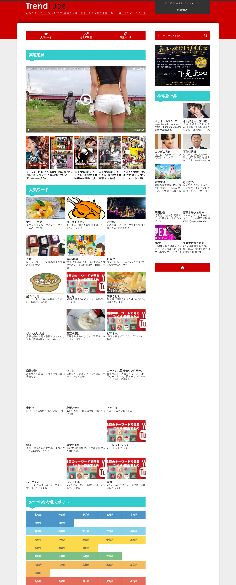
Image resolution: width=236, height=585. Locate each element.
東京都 (38, 539)
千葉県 (109, 539)
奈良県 (133, 564)
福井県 (133, 531)
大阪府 (38, 564)
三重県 (109, 556)
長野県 (62, 531)
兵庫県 (62, 564)
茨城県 (133, 539)
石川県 (109, 531)
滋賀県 (109, 564)
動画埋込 (182, 10)
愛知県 (38, 556)
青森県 (62, 514)
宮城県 (133, 514)
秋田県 (109, 514)
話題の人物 (125, 35)
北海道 (38, 514)
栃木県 (38, 548)
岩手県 (85, 514)
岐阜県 (62, 556)
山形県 (62, 523)
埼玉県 (85, 539)
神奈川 (62, 539)
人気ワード (46, 35)
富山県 (85, 531)
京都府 (85, 564)
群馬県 (62, 548)
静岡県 (85, 556)
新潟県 (38, 531)
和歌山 (38, 573)
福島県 (38, 523)
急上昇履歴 (86, 35)
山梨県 (85, 548)
